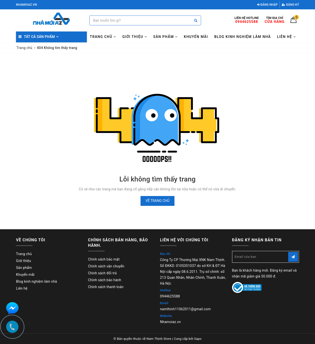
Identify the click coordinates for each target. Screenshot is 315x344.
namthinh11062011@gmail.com (185, 309)
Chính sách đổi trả (102, 273)
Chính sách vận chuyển (106, 266)
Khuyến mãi (196, 37)
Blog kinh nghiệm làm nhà (242, 37)
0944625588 (170, 296)
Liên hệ (286, 37)
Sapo (198, 339)
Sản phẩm (165, 37)
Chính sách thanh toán (106, 287)
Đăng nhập (267, 4)
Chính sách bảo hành (104, 280)
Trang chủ (103, 37)
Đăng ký (290, 4)
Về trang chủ (157, 201)
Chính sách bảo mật (104, 259)
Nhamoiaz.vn (170, 322)
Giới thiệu (134, 37)
